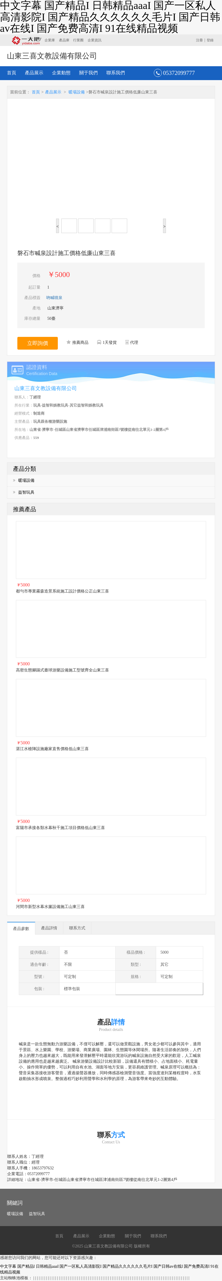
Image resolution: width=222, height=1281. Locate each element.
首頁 (11, 72)
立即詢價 (37, 343)
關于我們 (88, 72)
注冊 (199, 40)
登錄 (210, 40)
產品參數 (21, 928)
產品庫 (64, 40)
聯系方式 (77, 928)
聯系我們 (115, 72)
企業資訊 (94, 40)
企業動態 (61, 72)
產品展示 (34, 72)
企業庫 (50, 40)
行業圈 (78, 40)
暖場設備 (77, 92)
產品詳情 (49, 928)
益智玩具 (23, 492)
